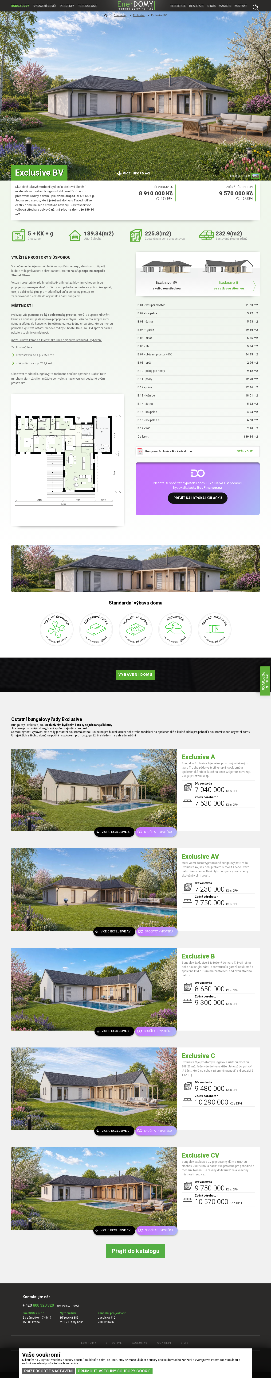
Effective (114, 1343)
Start (185, 1343)
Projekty (68, 5)
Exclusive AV (200, 856)
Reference (178, 5)
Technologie (89, 5)
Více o (117, 831)
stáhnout (245, 451)
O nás (211, 5)
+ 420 (38, 1305)
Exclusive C (198, 1056)
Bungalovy (20, 5)
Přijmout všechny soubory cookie (114, 1371)
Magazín (225, 5)
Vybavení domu (135, 675)
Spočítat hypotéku (158, 831)
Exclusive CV (200, 1155)
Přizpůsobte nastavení (48, 1371)
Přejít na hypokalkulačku (197, 499)
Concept (164, 1343)
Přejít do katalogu (136, 1251)
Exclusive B (198, 956)
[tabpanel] (135, 90)
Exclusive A (198, 757)
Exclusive (139, 15)
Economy (88, 1343)
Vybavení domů (45, 5)
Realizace (196, 5)
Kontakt (241, 5)
